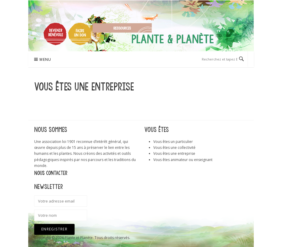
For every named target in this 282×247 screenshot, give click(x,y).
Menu (45, 59)
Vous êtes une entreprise (174, 153)
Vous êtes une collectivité (174, 147)
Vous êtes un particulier (173, 141)
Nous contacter (50, 173)
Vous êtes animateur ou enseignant (182, 159)
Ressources (122, 28)
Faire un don (80, 34)
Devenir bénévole (55, 34)
